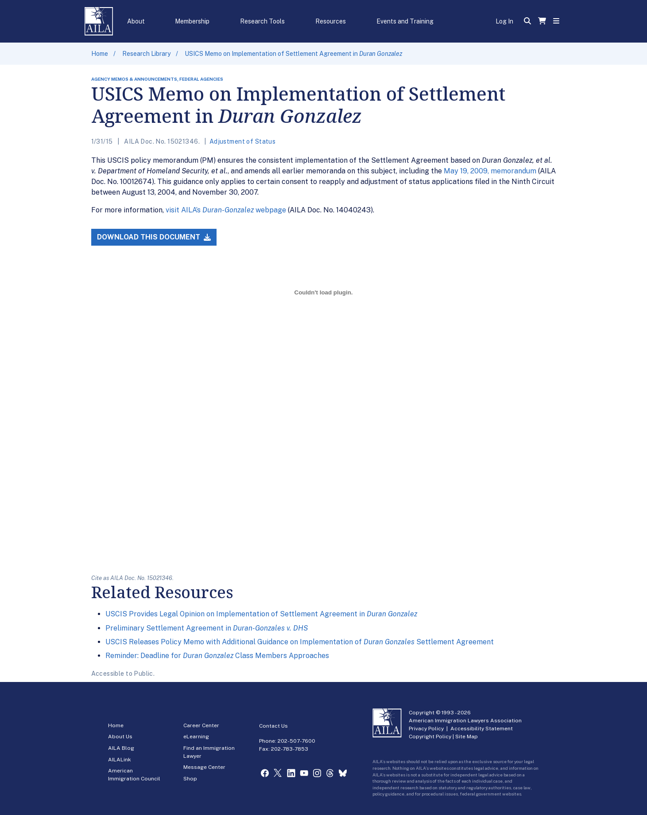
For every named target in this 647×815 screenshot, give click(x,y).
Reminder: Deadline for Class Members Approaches (217, 655)
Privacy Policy (426, 728)
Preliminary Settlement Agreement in (206, 628)
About (136, 21)
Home (99, 53)
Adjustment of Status (242, 141)
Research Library (146, 53)
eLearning (196, 736)
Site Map (466, 736)
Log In (504, 21)
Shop (190, 779)
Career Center (201, 725)
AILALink (119, 759)
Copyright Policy (430, 736)
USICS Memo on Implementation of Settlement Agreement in (293, 53)
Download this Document (154, 237)
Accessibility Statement (481, 728)
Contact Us (273, 726)
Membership (192, 21)
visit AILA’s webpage (226, 210)
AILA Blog (121, 748)
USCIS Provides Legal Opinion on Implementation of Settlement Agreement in (261, 614)
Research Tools (262, 21)
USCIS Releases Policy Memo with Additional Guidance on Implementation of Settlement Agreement (299, 642)
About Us (120, 736)
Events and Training (405, 21)
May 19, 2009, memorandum (490, 171)
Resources (330, 21)
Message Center (204, 767)
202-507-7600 (296, 741)
